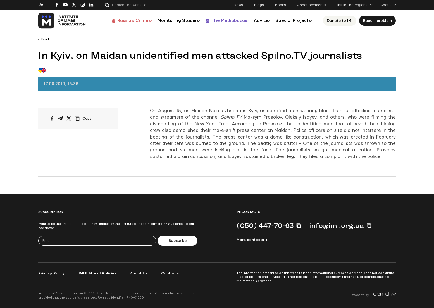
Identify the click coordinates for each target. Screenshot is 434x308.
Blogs (259, 5)
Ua (40, 5)
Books (280, 5)
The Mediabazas (222, 20)
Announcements (311, 5)
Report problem (379, 21)
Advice (257, 20)
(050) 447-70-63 (265, 225)
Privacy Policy (51, 273)
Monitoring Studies (168, 20)
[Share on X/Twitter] (68, 118)
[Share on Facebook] (51, 118)
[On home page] (62, 21)
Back (45, 39)
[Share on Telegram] (60, 118)
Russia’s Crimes (121, 20)
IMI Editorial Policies (97, 273)
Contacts (170, 273)
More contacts (250, 240)
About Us (138, 273)
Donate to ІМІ (341, 21)
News (238, 5)
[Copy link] (91, 118)
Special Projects (293, 20)
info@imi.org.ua (336, 225)
